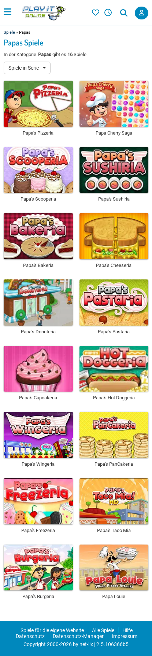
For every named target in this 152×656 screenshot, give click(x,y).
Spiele (9, 32)
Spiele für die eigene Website (52, 630)
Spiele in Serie (24, 68)
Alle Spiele (103, 630)
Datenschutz (30, 636)
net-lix (86, 644)
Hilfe (127, 630)
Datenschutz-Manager (78, 636)
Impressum (124, 636)
